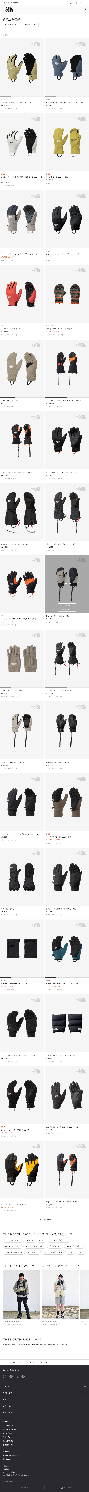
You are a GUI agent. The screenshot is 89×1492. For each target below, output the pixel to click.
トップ (4, 1362)
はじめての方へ (9, 1425)
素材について (8, 1445)
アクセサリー (33, 1362)
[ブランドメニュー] (84, 9)
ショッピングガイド (10, 1429)
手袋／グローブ (30, 25)
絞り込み (22, 1487)
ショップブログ (8, 1441)
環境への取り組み (10, 1455)
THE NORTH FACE (11, 25)
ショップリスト (8, 1433)
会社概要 (7, 1459)
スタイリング (7, 1437)
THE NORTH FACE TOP (17, 1362)
